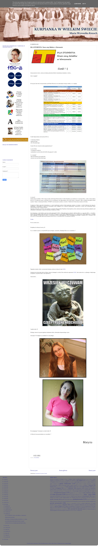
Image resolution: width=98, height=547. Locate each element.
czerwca (7, 527)
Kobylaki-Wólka (88, 489)
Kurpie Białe (86, 491)
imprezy (93, 486)
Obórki (57, 497)
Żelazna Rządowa (53, 510)
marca (6, 533)
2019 (5, 492)
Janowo (65, 488)
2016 (5, 498)
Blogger (69, 543)
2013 (5, 504)
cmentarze (73, 480)
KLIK (64, 269)
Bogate (66, 479)
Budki (91, 479)
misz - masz (88, 494)
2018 (5, 494)
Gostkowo (80, 485)
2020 (5, 490)
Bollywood (79, 479)
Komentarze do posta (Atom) (41, 473)
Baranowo (52, 479)
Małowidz (68, 494)
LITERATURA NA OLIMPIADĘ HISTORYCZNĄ (15, 523)
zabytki (83, 509)
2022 (5, 487)
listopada (7, 507)
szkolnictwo (78, 506)
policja (93, 499)
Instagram (58, 488)
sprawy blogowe (59, 506)
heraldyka (85, 485)
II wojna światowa (85, 486)
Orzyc (89, 497)
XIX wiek (70, 509)
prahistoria (68, 503)
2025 (5, 481)
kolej (93, 489)
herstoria (91, 485)
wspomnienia (64, 509)
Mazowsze (77, 494)
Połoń (51, 501)
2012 (5, 539)
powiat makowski (82, 501)
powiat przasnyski (56, 503)
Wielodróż (89, 507)
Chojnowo (62, 480)
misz (81, 494)
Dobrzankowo (87, 480)
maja (6, 529)
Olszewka (84, 497)
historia (52, 486)
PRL (79, 503)
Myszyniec (58, 496)
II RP (77, 486)
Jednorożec (71, 488)
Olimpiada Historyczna (76, 497)
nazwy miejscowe (78, 496)
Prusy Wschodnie (58, 504)
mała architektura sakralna (89, 492)
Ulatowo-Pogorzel (67, 507)
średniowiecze (88, 506)
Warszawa (83, 507)
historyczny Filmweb (59, 486)
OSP (93, 497)
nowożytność (86, 496)
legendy (71, 492)
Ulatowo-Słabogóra (76, 507)
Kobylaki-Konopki (71, 489)
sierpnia (7, 513)
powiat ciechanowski (58, 501)
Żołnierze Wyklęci (73, 510)
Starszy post (92, 470)
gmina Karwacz (79, 483)
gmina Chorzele (53, 483)
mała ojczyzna (57, 494)
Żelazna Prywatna (91, 509)
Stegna (66, 506)
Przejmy (71, 504)
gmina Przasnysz (74, 485)
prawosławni (74, 503)
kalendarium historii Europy (82, 488)
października (8, 509)
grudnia (7, 506)
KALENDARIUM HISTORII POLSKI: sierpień (14, 521)
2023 (5, 485)
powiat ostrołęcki (90, 501)
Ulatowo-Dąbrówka (58, 507)
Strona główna (63, 470)
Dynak (62, 482)
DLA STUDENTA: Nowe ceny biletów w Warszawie (15, 515)
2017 (5, 496)
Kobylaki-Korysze (79, 489)
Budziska (57, 480)
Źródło (31, 219)
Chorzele (67, 480)
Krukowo (61, 491)
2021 (5, 488)
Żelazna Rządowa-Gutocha (64, 510)
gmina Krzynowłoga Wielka (64, 485)
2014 (5, 502)
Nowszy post (34, 470)
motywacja (52, 496)
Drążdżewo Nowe (55, 482)
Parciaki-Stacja (69, 499)
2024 (5, 483)
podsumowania (78, 499)
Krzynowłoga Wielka (77, 491)
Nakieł (72, 496)
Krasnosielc (56, 491)
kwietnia (7, 531)
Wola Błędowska (58, 509)
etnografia (66, 482)
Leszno (76, 492)
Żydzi (79, 510)
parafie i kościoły (54, 499)
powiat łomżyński (74, 501)
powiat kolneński (66, 501)
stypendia (72, 506)
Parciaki (62, 499)
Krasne (51, 491)
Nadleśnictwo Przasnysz (66, 496)
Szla (83, 506)
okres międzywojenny (64, 497)
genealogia (77, 482)
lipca (6, 525)
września (7, 511)
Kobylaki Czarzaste (62, 489)
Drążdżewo (93, 480)
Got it (84, 3)
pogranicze (88, 499)
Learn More (77, 3)
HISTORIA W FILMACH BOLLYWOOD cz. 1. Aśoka (16, 519)
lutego (6, 535)
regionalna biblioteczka (79, 504)
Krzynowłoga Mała (68, 491)
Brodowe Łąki (85, 479)
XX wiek (77, 509)
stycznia (7, 537)
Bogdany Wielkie (72, 479)
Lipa (80, 492)
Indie (53, 488)
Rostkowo (51, 506)
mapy (73, 494)
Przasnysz (65, 504)
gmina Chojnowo (91, 482)
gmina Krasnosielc (87, 483)
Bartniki (57, 479)
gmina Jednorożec (65, 483)
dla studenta (36, 457)
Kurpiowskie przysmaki (9, 517)
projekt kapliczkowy (86, 503)
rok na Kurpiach (90, 504)
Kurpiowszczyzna (60, 493)
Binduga (61, 479)
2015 (5, 500)
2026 (5, 479)
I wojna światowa (69, 486)
